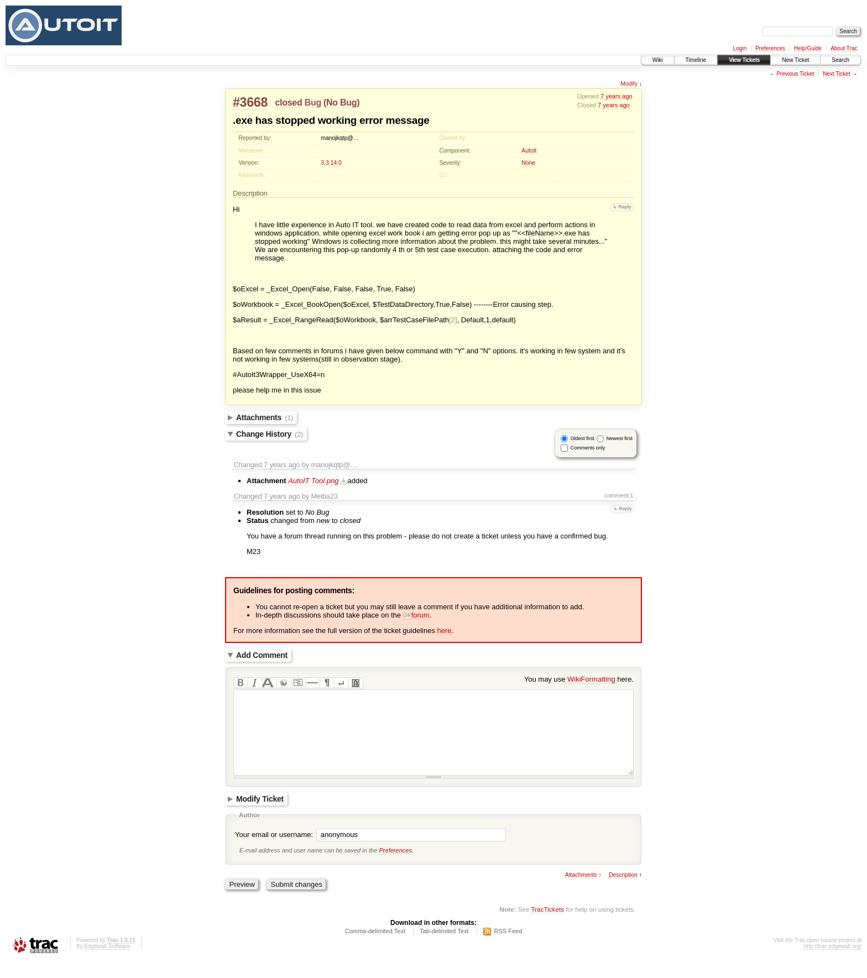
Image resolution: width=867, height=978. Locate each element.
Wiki (657, 60)
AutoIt (528, 151)
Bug (313, 102)
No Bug (341, 102)
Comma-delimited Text (375, 947)
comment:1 (619, 495)
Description (623, 891)
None (528, 163)
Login (739, 48)
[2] (453, 320)
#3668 (250, 102)
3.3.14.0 (331, 163)
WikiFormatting (591, 679)
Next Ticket (836, 74)
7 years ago (616, 96)
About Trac (844, 48)
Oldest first (582, 438)
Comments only (588, 448)
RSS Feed (508, 947)
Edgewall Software (107, 963)
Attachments (264, 417)
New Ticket (795, 60)
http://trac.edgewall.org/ (832, 963)
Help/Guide (808, 48)
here (444, 630)
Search (840, 60)
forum (416, 615)
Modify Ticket (260, 815)
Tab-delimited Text (444, 947)
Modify (629, 84)
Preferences (770, 48)
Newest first (620, 438)
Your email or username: (274, 851)
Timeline (696, 60)
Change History (269, 434)
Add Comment (262, 655)
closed (288, 102)
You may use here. (579, 679)
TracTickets (547, 925)
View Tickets (744, 60)
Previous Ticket (795, 74)
